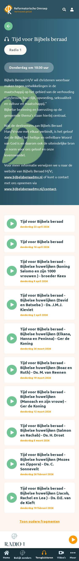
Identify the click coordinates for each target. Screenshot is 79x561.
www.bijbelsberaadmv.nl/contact (30, 188)
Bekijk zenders (22, 554)
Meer (73, 554)
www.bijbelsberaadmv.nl (23, 176)
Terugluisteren (44, 554)
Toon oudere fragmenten (40, 521)
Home (6, 554)
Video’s (61, 554)
